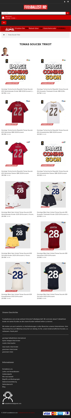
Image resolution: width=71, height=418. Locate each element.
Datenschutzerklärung (9, 382)
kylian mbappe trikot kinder (11, 341)
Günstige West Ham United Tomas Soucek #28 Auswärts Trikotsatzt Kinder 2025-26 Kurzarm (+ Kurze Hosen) (52, 214)
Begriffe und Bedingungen (11, 379)
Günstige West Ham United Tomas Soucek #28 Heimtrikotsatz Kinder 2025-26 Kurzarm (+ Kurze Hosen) (17, 214)
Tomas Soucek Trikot (14, 35)
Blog (3, 387)
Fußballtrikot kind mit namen (26, 412)
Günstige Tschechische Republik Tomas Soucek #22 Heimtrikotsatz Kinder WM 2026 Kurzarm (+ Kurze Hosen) (17, 91)
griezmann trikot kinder (10, 349)
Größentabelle (7, 374)
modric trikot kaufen (8, 343)
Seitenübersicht (7, 384)
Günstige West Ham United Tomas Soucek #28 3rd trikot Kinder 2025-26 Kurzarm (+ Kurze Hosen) (16, 255)
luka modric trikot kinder (10, 347)
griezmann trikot (7, 352)
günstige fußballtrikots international (14, 338)
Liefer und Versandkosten (10, 372)
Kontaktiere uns (7, 369)
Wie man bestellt (7, 377)
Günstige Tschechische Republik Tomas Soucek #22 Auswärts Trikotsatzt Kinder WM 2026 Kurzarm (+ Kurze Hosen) (52, 91)
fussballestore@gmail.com (12, 403)
